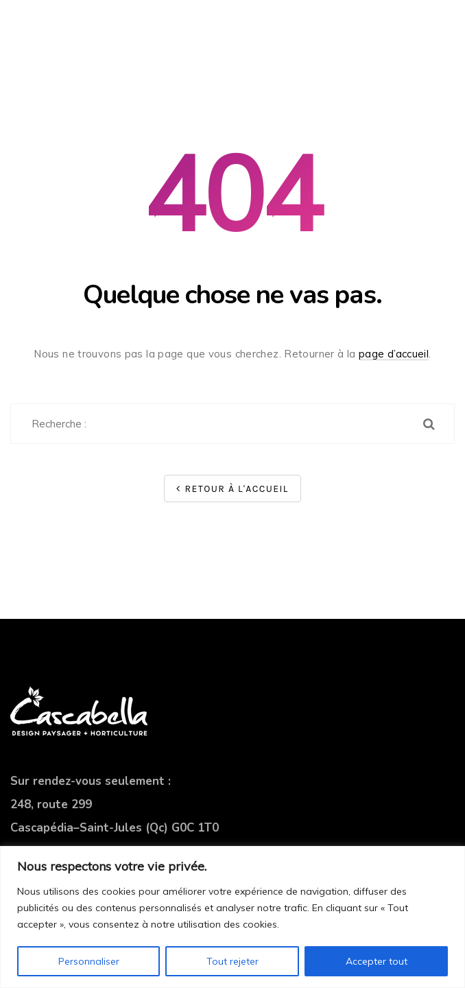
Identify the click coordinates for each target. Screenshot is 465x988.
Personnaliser (88, 961)
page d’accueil (394, 353)
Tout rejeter (232, 961)
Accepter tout (376, 961)
